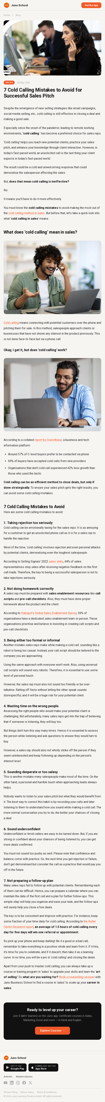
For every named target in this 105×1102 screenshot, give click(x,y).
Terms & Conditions (47, 1092)
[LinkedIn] (12, 1083)
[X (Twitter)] (30, 1083)
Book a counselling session (76, 977)
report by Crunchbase (48, 440)
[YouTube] (5, 1083)
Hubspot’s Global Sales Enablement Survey (48, 613)
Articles (8, 1076)
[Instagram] (18, 1083)
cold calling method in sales (26, 213)
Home (7, 15)
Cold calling (11, 322)
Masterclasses (24, 1076)
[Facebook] (24, 1083)
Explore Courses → (52, 1030)
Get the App (91, 5)
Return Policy (27, 1092)
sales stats (55, 561)
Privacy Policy (11, 1092)
